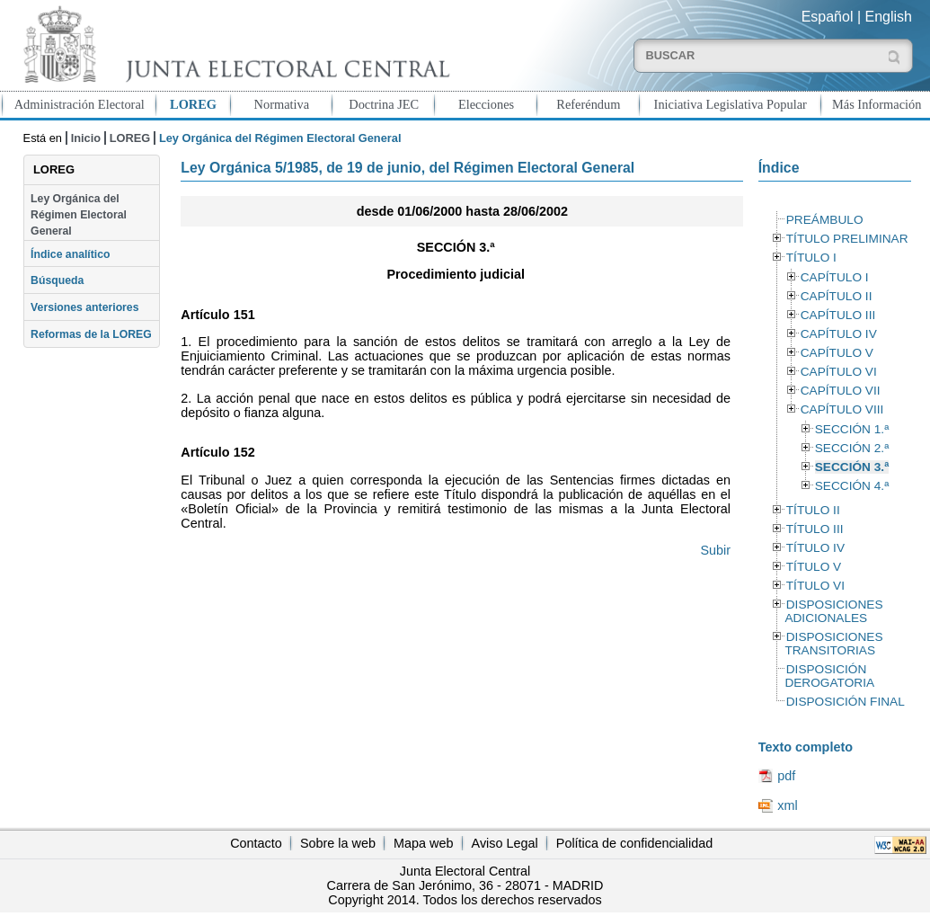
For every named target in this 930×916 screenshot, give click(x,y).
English (888, 16)
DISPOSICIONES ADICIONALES (833, 611)
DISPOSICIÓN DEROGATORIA (829, 676)
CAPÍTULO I (835, 277)
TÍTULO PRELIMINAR (847, 238)
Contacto (256, 843)
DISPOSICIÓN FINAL (845, 701)
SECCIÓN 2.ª (852, 448)
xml (787, 805)
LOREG (193, 104)
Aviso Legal (505, 843)
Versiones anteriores (84, 307)
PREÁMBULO (825, 220)
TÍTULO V (813, 567)
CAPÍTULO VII (841, 390)
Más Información (877, 104)
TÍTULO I (811, 257)
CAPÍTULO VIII (842, 409)
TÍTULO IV (815, 548)
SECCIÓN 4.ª (852, 486)
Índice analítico (70, 254)
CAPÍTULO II (836, 296)
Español (828, 16)
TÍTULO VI (815, 585)
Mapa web (423, 843)
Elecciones (486, 104)
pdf (786, 776)
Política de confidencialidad (634, 843)
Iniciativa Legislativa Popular (730, 104)
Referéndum (588, 104)
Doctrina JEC (384, 104)
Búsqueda (57, 280)
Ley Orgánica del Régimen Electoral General (79, 215)
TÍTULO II (813, 510)
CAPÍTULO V (837, 353)
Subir (715, 550)
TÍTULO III (815, 529)
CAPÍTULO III (838, 315)
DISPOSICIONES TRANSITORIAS (833, 643)
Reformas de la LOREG (91, 334)
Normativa (282, 104)
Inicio (86, 138)
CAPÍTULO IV (839, 334)
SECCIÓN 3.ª (852, 467)
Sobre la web (338, 843)
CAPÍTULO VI (839, 371)
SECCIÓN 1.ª (852, 429)
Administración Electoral (79, 104)
